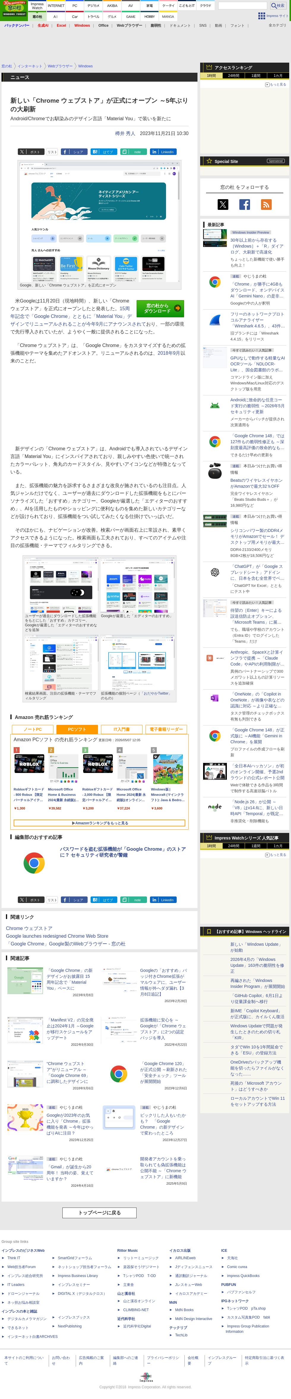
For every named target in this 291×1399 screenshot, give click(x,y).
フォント (237, 25)
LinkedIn (167, 152)
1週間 (256, 76)
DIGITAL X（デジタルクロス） (82, 1294)
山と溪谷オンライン (139, 1301)
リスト (52, 152)
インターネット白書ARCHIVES (32, 1337)
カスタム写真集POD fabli (248, 1317)
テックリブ (178, 1328)
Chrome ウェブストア (29, 928)
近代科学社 (126, 1319)
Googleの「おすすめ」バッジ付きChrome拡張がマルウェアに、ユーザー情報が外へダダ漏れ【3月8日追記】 (163, 982)
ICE (224, 1251)
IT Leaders (15, 1285)
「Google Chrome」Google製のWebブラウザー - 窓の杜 (66, 943)
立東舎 (128, 1285)
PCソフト (77, 729)
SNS (203, 25)
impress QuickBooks (243, 1276)
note (138, 152)
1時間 (211, 76)
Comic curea (237, 1267)
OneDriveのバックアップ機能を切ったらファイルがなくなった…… (257, 1068)
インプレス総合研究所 (25, 1276)
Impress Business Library (78, 1276)
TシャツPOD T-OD (139, 1276)
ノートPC (32, 729)
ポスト (35, 152)
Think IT (13, 1258)
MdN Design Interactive (193, 1319)
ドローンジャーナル (23, 1294)
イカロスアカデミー (191, 1294)
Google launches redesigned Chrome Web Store (57, 936)
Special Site (226, 161)
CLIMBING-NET (136, 1310)
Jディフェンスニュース (194, 1267)
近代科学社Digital (137, 1326)
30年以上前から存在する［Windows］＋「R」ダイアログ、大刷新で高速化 (257, 246)
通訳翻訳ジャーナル (191, 1276)
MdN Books (184, 1310)
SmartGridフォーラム (75, 1258)
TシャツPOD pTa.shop (246, 1308)
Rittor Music (127, 1251)
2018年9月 (169, 353)
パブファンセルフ (241, 1292)
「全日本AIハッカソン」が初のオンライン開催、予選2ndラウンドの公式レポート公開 (257, 771)
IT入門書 (122, 729)
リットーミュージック (141, 1258)
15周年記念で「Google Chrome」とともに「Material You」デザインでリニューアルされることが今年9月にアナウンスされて (78, 316)
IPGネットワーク (235, 1301)
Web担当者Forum (21, 1267)
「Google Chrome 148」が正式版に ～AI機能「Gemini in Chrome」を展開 (257, 736)
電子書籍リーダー (166, 729)
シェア (78, 152)
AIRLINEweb (185, 1258)
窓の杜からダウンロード (162, 308)
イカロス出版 (180, 1251)
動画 (218, 25)
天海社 (232, 1258)
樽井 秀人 (125, 133)
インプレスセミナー (74, 1285)
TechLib (181, 1335)
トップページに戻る (99, 1212)
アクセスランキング (233, 67)
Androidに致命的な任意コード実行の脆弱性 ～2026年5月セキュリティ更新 (257, 405)
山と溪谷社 (126, 1294)
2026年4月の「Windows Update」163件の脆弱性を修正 (257, 965)
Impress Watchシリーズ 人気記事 (247, 838)
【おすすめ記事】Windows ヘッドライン (250, 932)
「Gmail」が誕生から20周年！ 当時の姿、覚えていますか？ (70, 1172)
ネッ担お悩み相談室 (23, 1302)
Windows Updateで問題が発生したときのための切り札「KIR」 (256, 1031)
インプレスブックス (74, 1317)
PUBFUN (228, 1285)
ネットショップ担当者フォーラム (84, 1267)
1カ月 (278, 76)
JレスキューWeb (188, 1285)
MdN (173, 1302)
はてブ (108, 152)
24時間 (233, 76)
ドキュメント (180, 25)
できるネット (18, 1328)
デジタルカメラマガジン (27, 1319)
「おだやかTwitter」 (156, 693)
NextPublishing (70, 1326)
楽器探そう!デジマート (141, 1267)
